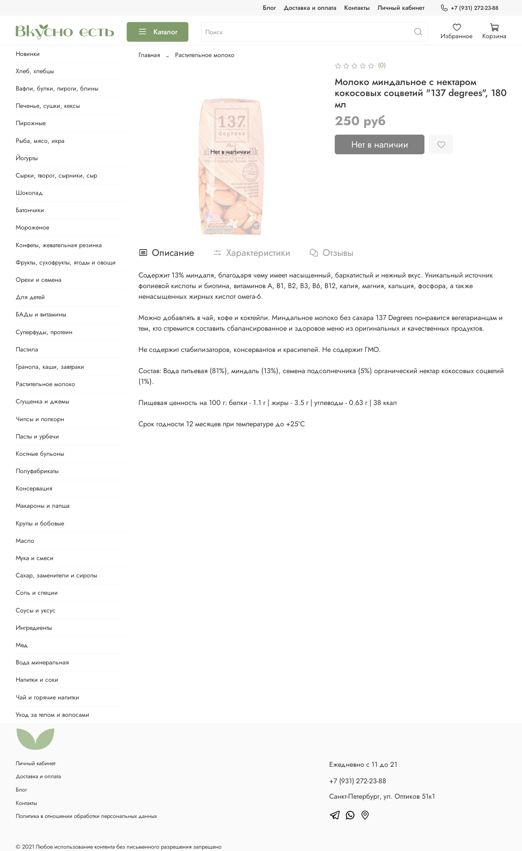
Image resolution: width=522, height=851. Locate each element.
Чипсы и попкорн (40, 419)
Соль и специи (37, 592)
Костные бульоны (40, 453)
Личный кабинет (401, 7)
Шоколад (29, 192)
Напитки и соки (37, 679)
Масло (25, 540)
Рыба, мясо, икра (40, 140)
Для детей (30, 297)
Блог (269, 7)
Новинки (28, 53)
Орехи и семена (38, 279)
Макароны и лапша (43, 505)
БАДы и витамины (41, 314)
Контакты (357, 7)
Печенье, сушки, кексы (48, 105)
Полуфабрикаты (37, 470)
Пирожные (31, 123)
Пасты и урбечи (37, 436)
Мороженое (32, 227)
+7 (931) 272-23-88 (469, 8)
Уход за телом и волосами (52, 714)
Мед (22, 644)
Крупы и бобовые (40, 523)
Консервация (34, 488)
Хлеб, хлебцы (35, 71)
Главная (149, 54)
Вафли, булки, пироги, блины (57, 88)
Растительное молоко (204, 54)
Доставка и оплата (310, 7)
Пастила (27, 349)
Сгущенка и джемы (42, 401)
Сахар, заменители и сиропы (56, 575)
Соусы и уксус (35, 610)
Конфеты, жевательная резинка (59, 245)
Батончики (30, 210)
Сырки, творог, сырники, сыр (56, 175)
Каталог (157, 32)
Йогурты (27, 158)
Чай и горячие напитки (47, 697)
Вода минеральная (42, 662)
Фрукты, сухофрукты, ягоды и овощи (66, 262)
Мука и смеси (34, 557)
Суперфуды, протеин (44, 332)
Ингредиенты (34, 627)
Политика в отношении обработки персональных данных (86, 816)
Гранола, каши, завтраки (50, 366)
